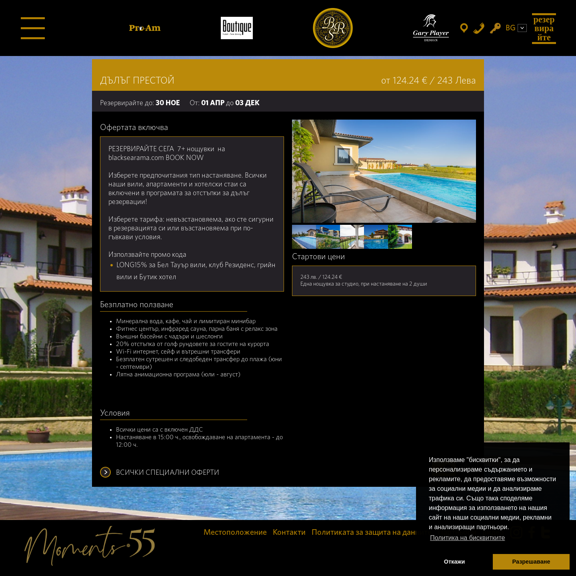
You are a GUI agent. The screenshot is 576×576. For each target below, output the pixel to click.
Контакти (289, 532)
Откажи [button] (454, 561)
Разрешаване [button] (531, 561)
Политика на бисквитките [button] (467, 537)
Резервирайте (543, 28)
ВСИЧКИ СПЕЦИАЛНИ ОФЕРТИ (167, 472)
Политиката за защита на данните (372, 532)
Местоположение (235, 532)
